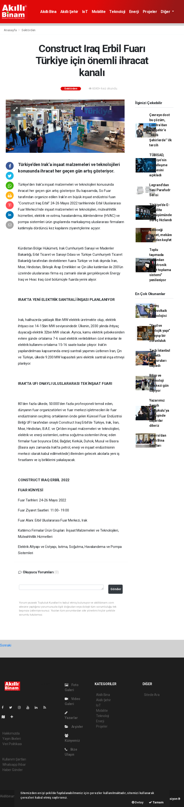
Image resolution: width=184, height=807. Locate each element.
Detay (138, 802)
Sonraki (5, 645)
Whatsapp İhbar (14, 764)
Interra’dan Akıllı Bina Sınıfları (157, 440)
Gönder (115, 589)
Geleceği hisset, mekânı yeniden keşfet (160, 235)
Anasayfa (10, 30)
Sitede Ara (152, 695)
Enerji (134, 11)
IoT (85, 11)
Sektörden (28, 30)
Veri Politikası (12, 744)
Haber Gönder (12, 770)
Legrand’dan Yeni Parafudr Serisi (160, 190)
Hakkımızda (11, 733)
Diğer (166, 11)
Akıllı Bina (48, 11)
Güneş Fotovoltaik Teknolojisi (158, 311)
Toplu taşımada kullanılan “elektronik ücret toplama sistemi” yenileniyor (160, 265)
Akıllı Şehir (69, 11)
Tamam (156, 802)
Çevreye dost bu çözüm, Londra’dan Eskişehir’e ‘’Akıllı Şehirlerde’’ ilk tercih (160, 130)
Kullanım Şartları (14, 759)
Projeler (150, 11)
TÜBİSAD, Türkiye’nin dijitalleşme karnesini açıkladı (158, 165)
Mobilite (99, 11)
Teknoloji (117, 11)
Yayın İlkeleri (11, 739)
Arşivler (74, 727)
